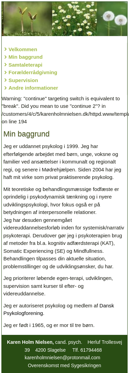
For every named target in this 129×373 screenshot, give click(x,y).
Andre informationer (33, 88)
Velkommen (23, 49)
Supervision (23, 80)
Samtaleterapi (25, 65)
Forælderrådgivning (33, 72)
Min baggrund (26, 57)
